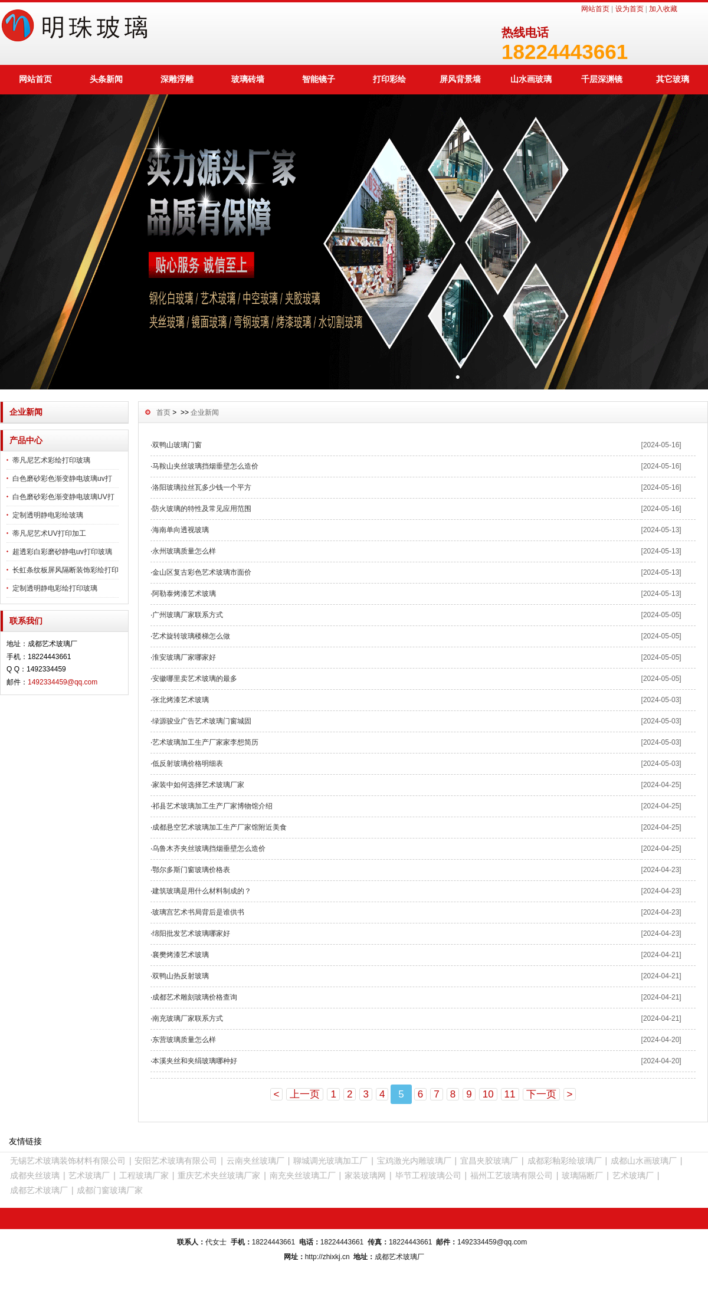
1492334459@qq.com (62, 682)
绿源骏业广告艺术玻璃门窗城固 (201, 721)
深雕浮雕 (177, 79)
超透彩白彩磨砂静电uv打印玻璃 (62, 552)
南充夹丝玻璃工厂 (303, 1175)
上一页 (305, 1094)
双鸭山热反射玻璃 (180, 976)
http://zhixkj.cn (327, 1257)
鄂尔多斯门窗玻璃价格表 (191, 870)
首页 (163, 412)
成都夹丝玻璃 (35, 1175)
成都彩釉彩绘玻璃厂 (564, 1160)
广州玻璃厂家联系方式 (187, 615)
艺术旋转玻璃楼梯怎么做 (191, 636)
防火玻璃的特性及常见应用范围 (201, 509)
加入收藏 (663, 9)
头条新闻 (106, 79)
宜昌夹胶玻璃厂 (489, 1160)
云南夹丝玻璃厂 (255, 1160)
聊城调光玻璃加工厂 (330, 1160)
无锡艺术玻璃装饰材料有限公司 (68, 1160)
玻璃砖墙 (247, 79)
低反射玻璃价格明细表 (187, 763)
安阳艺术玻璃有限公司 (176, 1160)
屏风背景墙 (460, 79)
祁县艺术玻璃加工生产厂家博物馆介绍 (212, 806)
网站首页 (595, 9)
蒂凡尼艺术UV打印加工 (49, 533)
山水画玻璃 (531, 79)
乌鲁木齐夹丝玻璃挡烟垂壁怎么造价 (209, 848)
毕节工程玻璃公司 (428, 1175)
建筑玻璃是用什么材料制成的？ (201, 891)
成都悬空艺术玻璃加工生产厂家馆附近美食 (219, 827)
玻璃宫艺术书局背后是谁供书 (198, 912)
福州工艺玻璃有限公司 (511, 1175)
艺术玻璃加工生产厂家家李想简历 (205, 742)
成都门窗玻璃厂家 (110, 1190)
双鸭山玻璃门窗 (177, 445)
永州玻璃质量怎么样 (184, 551)
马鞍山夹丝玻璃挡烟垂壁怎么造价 (205, 466)
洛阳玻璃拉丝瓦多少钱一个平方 (201, 487)
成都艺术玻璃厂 (39, 1190)
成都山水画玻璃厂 (644, 1160)
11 (510, 1094)
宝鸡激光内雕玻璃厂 (414, 1160)
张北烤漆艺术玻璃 (180, 700)
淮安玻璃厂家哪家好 (184, 657)
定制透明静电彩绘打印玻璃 (54, 588)
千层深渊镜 (601, 79)
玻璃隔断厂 (582, 1175)
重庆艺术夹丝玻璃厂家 (219, 1175)
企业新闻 (205, 412)
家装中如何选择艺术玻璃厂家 (198, 785)
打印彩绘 (389, 79)
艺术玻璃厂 (89, 1175)
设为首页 (629, 9)
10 (488, 1094)
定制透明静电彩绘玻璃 (47, 515)
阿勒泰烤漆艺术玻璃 (184, 593)
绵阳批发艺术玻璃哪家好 (191, 933)
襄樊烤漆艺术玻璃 (180, 955)
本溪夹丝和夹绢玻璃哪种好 (194, 1061)
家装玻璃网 (365, 1175)
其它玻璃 (672, 79)
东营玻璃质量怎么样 (184, 1040)
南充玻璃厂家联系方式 (187, 1018)
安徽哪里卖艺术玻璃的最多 (194, 678)
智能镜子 (318, 79)
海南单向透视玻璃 (180, 530)
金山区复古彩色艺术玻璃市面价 (201, 572)
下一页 (541, 1094)
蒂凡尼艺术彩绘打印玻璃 (51, 460)
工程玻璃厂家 (144, 1175)
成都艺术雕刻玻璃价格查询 (194, 997)
